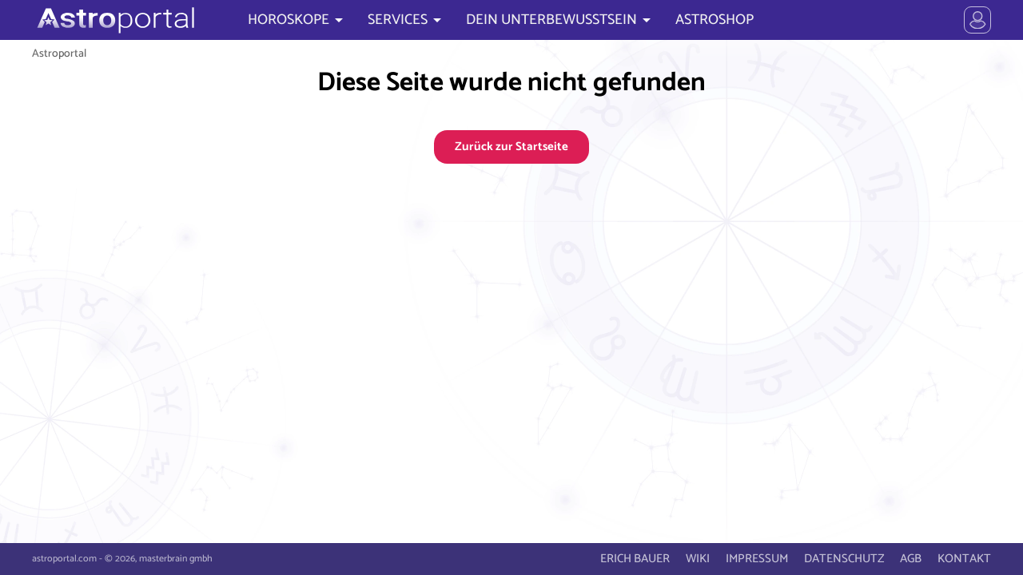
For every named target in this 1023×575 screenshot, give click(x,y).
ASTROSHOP (714, 20)
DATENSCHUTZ (844, 558)
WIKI (698, 558)
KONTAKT (964, 558)
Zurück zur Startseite (511, 147)
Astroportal (59, 53)
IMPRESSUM (757, 558)
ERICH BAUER (635, 558)
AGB (910, 558)
